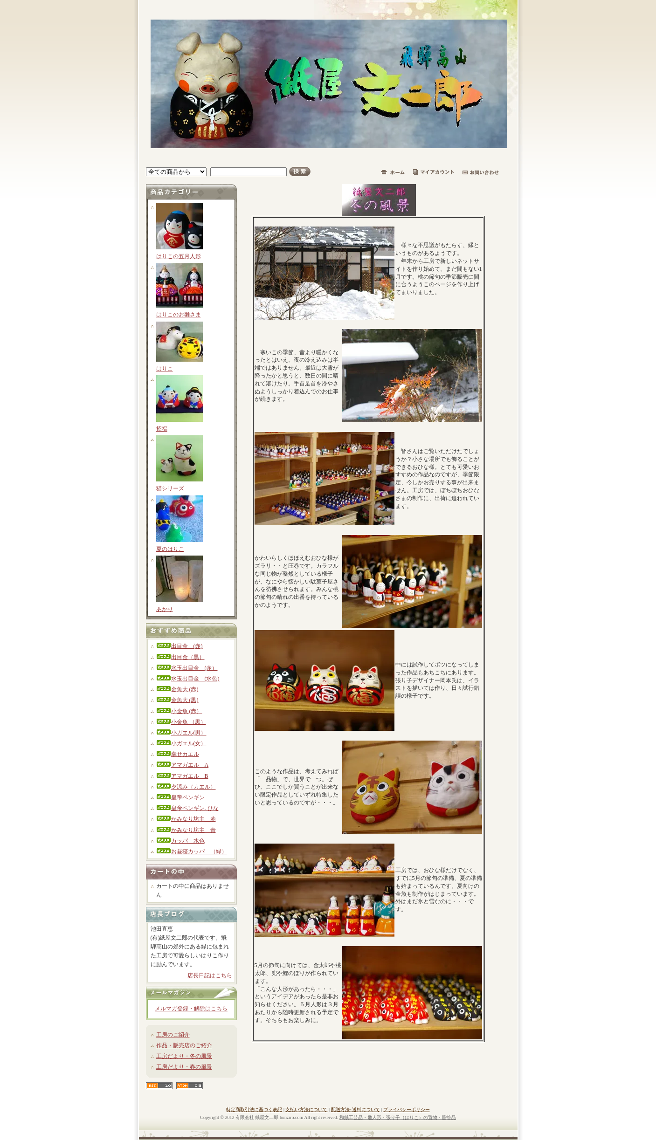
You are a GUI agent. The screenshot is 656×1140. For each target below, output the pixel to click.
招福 (161, 429)
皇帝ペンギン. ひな (187, 808)
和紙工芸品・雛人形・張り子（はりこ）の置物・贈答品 (397, 1117)
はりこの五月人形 (178, 256)
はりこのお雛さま (178, 314)
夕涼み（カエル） (186, 786)
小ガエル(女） (181, 743)
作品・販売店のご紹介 (184, 1045)
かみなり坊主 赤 (186, 819)
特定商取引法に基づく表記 (254, 1109)
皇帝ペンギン (180, 797)
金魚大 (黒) (177, 700)
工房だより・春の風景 (184, 1067)
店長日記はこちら (209, 975)
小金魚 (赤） (179, 711)
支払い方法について (306, 1109)
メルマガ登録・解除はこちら (191, 1008)
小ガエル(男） (181, 732)
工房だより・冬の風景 (184, 1056)
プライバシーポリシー (406, 1109)
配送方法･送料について (355, 1109)
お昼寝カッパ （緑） (191, 851)
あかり (164, 609)
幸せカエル (177, 754)
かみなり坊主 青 (186, 830)
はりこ (164, 368)
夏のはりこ (170, 549)
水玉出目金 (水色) (188, 678)
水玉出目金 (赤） (187, 668)
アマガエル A (182, 765)
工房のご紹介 (173, 1034)
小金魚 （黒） (181, 722)
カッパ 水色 (180, 841)
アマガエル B (182, 776)
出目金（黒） (180, 657)
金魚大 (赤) (177, 689)
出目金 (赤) (179, 646)
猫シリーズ (170, 488)
